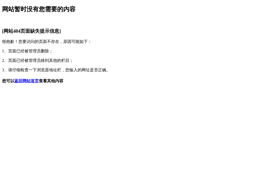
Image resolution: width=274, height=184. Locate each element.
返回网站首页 (26, 81)
